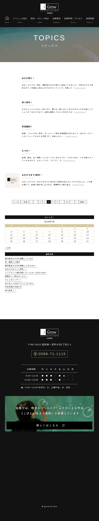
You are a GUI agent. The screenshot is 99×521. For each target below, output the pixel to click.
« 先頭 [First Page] (24, 202)
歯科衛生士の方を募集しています (19, 258)
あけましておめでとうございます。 (20, 283)
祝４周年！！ (10, 290)
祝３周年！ (27, 102)
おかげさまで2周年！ (32, 174)
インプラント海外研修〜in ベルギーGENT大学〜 (26, 272)
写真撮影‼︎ (27, 126)
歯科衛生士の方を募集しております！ (21, 265)
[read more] (80, 88)
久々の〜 (26, 150)
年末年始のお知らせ (13, 287)
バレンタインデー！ (13, 279)
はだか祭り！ (28, 78)
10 (67, 202)
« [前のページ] (31, 202)
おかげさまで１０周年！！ (16, 269)
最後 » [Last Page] (83, 202)
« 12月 (8, 248)
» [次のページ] (76, 202)
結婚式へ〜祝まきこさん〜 (16, 276)
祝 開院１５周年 (12, 262)
